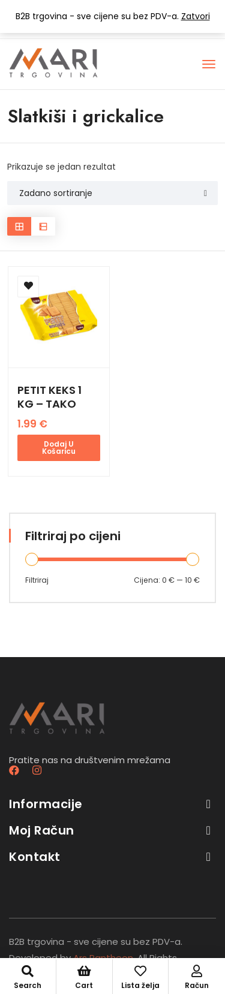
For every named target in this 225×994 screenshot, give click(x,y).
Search (28, 977)
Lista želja (141, 977)
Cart (84, 977)
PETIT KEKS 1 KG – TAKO (49, 397)
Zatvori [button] (195, 16)
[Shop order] (112, 193)
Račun (197, 977)
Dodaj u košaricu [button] (59, 447)
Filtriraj (37, 580)
